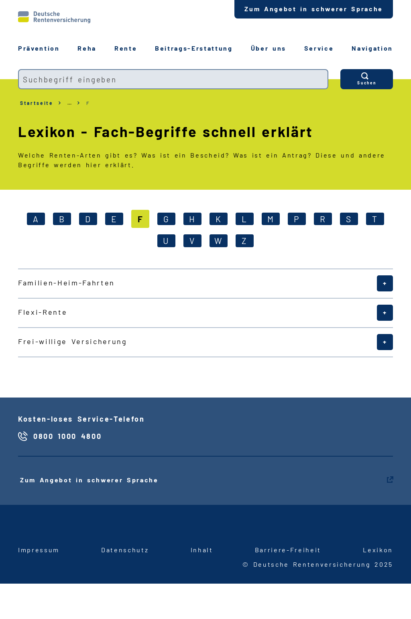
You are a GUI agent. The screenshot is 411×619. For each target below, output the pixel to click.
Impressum (38, 549)
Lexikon (378, 549)
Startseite (36, 103)
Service (319, 48)
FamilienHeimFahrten (66, 282)
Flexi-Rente (42, 311)
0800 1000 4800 (67, 436)
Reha (86, 48)
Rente (125, 48)
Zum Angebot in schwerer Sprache (313, 8)
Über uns (268, 48)
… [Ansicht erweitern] (70, 103)
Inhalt (202, 549)
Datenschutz (125, 549)
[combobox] (173, 79)
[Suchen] (366, 79)
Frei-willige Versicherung (72, 341)
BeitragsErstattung (194, 48)
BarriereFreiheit (288, 549)
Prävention (39, 48)
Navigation (372, 48)
